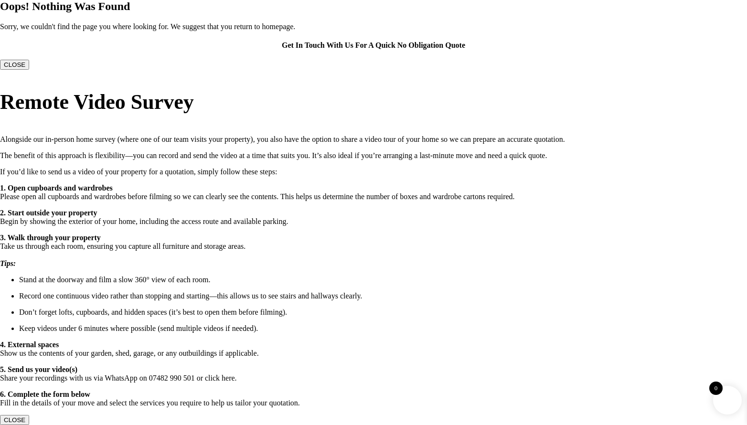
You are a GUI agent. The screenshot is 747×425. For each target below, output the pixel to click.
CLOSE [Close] (14, 64)
